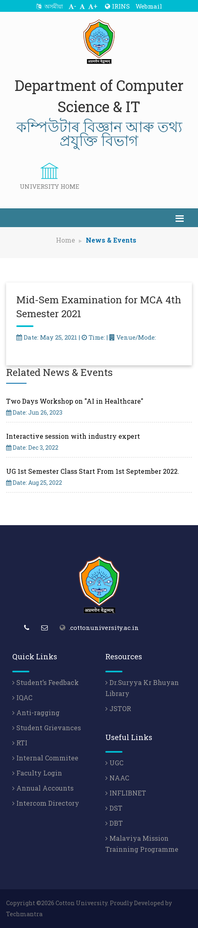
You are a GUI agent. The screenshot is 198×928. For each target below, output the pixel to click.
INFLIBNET (125, 793)
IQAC (22, 697)
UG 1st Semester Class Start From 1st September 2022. (92, 471)
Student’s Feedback (45, 682)
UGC (114, 762)
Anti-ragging (36, 712)
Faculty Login (37, 773)
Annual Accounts (42, 788)
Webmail (149, 6)
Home (65, 240)
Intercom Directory (45, 803)
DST (113, 808)
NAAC (117, 777)
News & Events (111, 240)
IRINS (117, 6)
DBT (114, 823)
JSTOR (118, 708)
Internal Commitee (45, 757)
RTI (19, 742)
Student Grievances (46, 727)
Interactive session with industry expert (73, 436)
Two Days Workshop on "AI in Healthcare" (74, 401)
